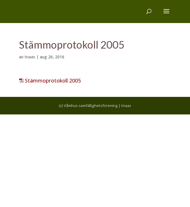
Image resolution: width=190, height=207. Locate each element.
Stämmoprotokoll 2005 (53, 80)
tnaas (30, 57)
